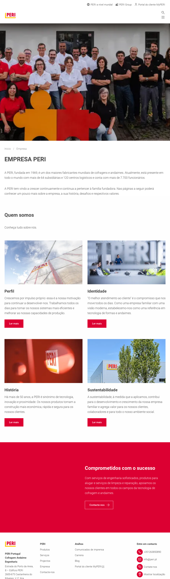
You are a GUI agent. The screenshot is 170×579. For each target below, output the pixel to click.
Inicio (7, 148)
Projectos (45, 560)
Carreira (79, 555)
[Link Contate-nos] (151, 567)
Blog (77, 560)
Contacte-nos (47, 572)
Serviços (44, 555)
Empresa (45, 566)
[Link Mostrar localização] (151, 574)
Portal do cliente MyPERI (89, 566)
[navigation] (13, 323)
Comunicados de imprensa (89, 549)
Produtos (45, 549)
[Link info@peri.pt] (151, 559)
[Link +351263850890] (151, 552)
